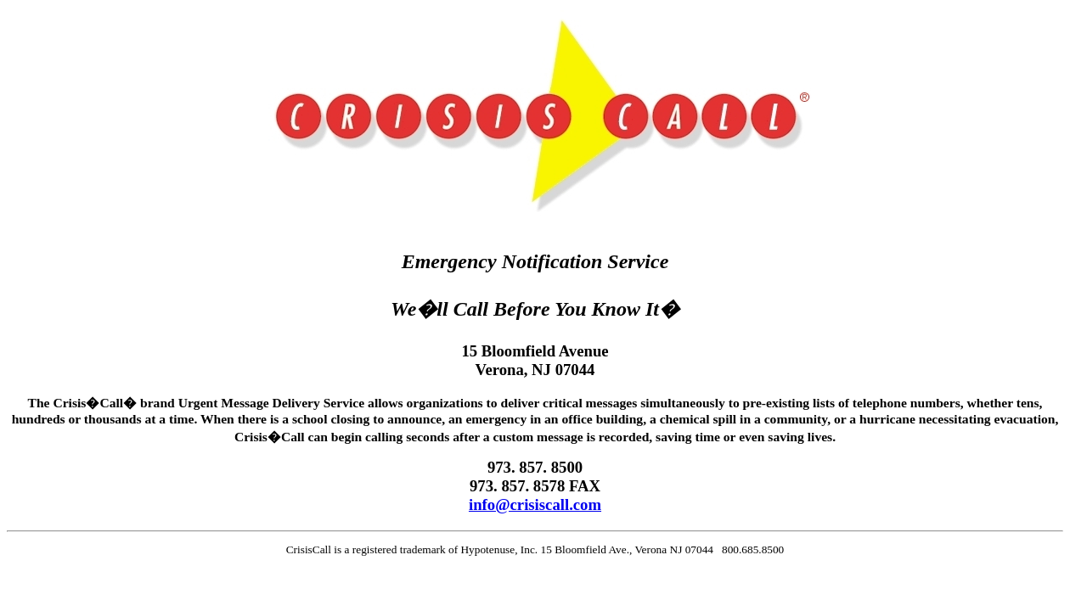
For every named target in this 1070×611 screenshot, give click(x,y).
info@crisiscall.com (535, 504)
